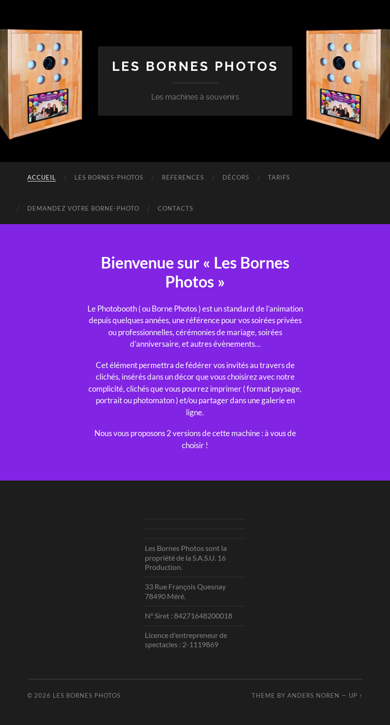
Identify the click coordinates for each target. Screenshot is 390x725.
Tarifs (279, 177)
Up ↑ (356, 695)
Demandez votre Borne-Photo (83, 208)
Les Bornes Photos (195, 66)
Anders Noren (313, 695)
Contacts (175, 208)
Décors (236, 177)
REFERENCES (183, 177)
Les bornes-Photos (108, 177)
